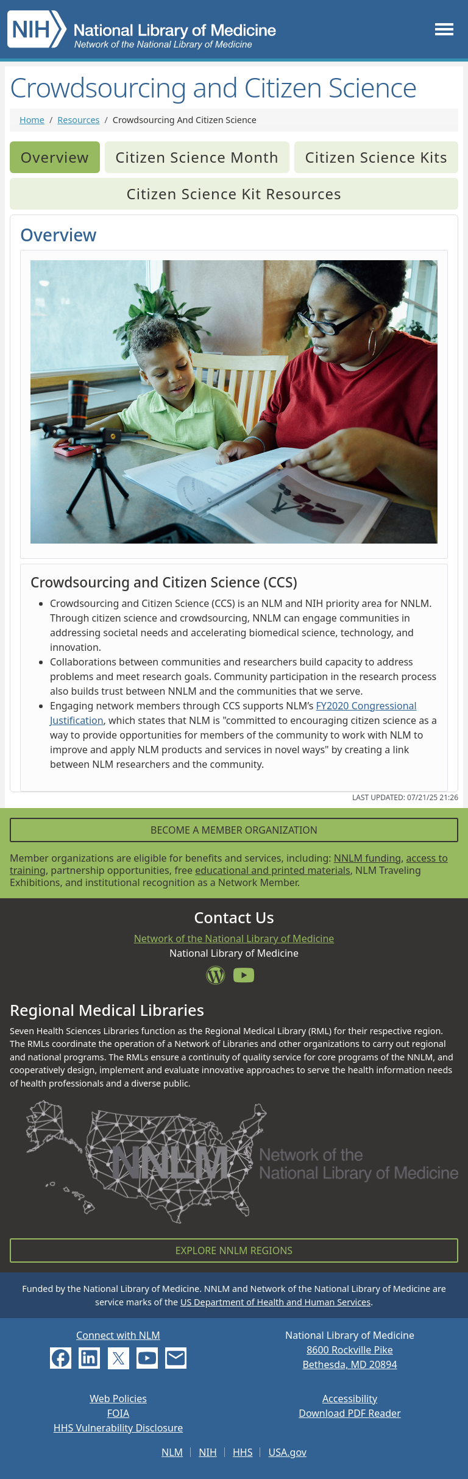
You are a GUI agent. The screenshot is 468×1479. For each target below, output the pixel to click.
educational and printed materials (272, 870)
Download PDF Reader (350, 1413)
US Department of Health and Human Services (275, 1302)
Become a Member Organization (234, 830)
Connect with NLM (118, 1335)
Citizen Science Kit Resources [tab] (234, 193)
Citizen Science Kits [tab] (376, 157)
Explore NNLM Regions (234, 1250)
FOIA (118, 1413)
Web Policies (118, 1398)
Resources (78, 120)
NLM (172, 1452)
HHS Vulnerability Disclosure (118, 1428)
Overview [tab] (55, 157)
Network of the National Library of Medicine (234, 938)
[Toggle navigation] (444, 29)
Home (32, 120)
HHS (243, 1452)
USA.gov (288, 1452)
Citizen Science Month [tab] (196, 157)
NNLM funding (367, 858)
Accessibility (349, 1398)
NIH (207, 1452)
